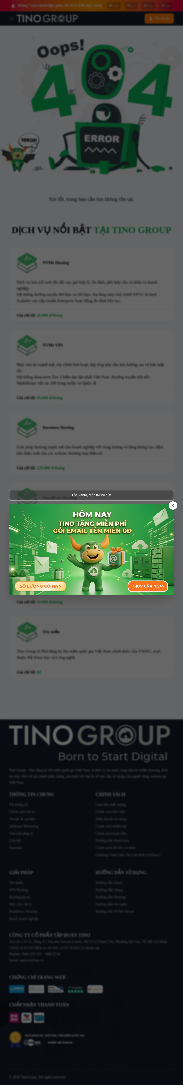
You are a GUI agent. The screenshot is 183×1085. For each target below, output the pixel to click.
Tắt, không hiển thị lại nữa (91, 495)
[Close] (173, 505)
